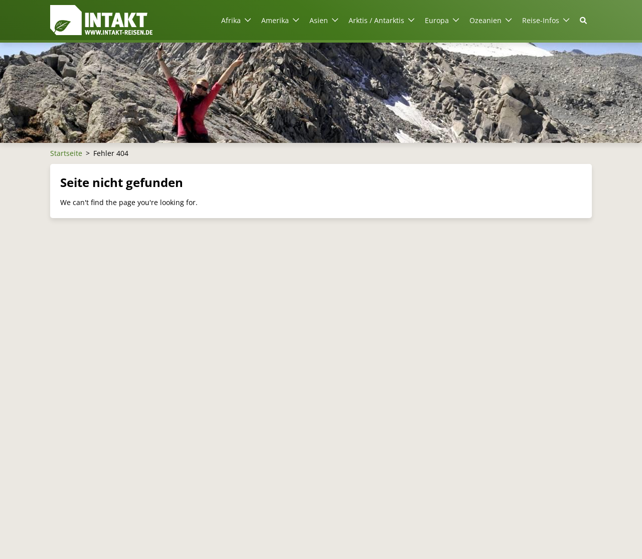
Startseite (66, 153)
